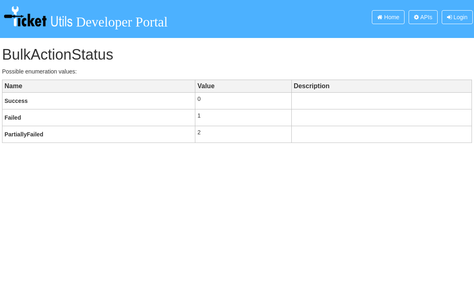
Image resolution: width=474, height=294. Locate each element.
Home (388, 17)
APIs (423, 17)
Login (457, 17)
